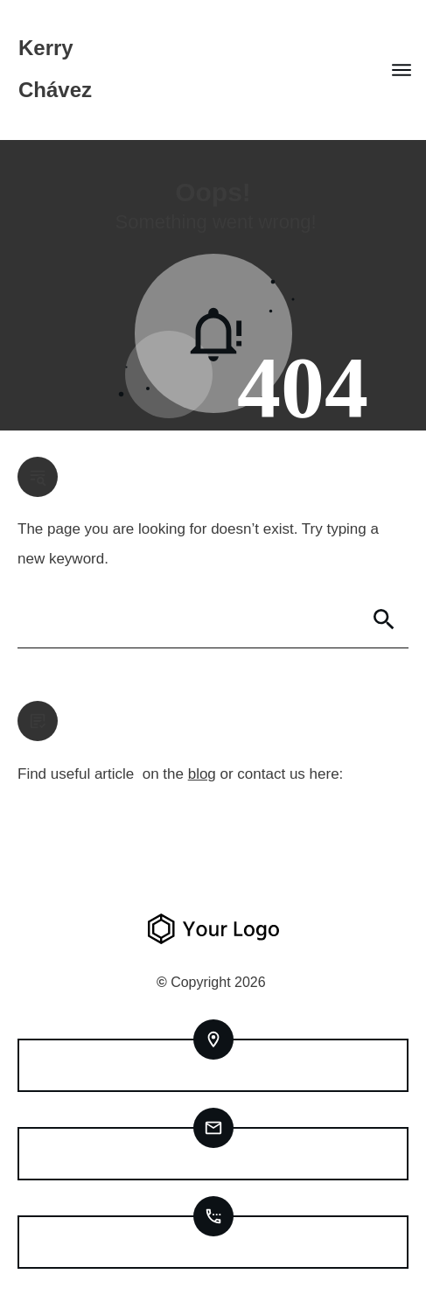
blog (202, 774)
